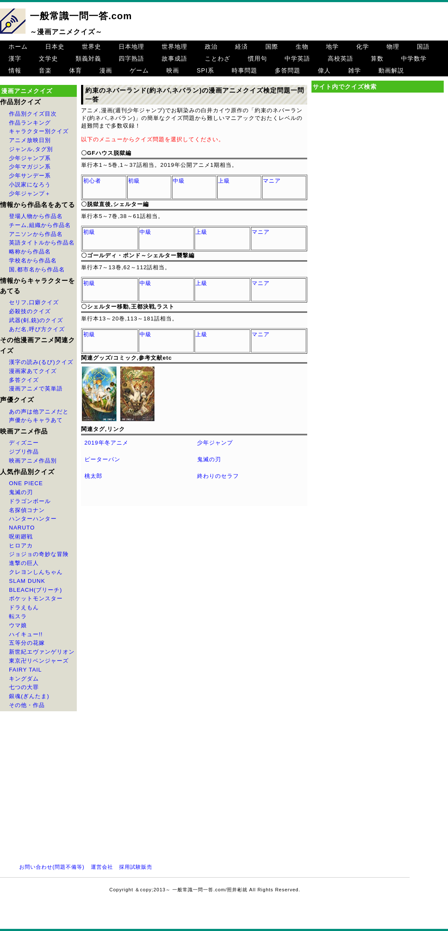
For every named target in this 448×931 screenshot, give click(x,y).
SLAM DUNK (27, 581)
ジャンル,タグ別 (31, 149)
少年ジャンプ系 (30, 158)
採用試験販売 (135, 867)
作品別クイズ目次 (33, 114)
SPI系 (205, 70)
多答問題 (287, 70)
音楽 (45, 70)
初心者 (92, 180)
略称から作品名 (30, 251)
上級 (224, 180)
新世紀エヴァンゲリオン (42, 652)
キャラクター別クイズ (39, 131)
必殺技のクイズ (30, 311)
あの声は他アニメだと (39, 411)
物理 (393, 46)
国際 (271, 46)
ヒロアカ (21, 545)
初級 (134, 180)
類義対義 (88, 58)
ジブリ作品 (24, 451)
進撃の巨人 (24, 563)
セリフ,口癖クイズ (34, 302)
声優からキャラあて (36, 420)
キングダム (24, 678)
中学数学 (414, 58)
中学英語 (297, 58)
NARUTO (22, 527)
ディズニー (24, 442)
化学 (362, 46)
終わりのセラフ (218, 476)
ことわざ (217, 58)
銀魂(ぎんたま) (29, 696)
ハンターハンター (33, 518)
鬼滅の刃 (21, 492)
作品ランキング (30, 122)
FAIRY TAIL (25, 669)
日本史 (54, 46)
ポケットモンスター (36, 598)
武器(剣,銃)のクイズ (36, 320)
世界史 (91, 46)
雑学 (354, 70)
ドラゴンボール (30, 501)
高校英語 (340, 58)
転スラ (18, 616)
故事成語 (174, 58)
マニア (272, 180)
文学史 (48, 58)
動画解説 (391, 70)
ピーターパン (102, 459)
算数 (377, 58)
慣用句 (257, 58)
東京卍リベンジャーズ (39, 661)
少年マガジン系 (30, 166)
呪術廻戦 (21, 536)
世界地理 (174, 46)
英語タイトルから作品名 (42, 242)
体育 (75, 70)
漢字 (15, 58)
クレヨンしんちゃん (36, 572)
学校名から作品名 (33, 260)
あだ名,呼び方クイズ (37, 329)
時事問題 (244, 70)
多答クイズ (24, 380)
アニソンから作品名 (36, 234)
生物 (302, 46)
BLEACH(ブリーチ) (35, 590)
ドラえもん (24, 607)
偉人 (324, 70)
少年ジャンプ (215, 442)
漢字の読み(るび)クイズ (41, 362)
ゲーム (139, 70)
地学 (332, 46)
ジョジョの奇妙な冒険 (39, 554)
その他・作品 (27, 705)
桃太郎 (93, 476)
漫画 (105, 70)
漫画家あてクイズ (33, 371)
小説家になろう (30, 184)
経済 (241, 46)
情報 (15, 70)
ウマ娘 (18, 625)
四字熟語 (131, 58)
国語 (423, 46)
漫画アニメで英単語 (36, 388)
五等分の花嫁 (27, 643)
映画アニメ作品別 (33, 460)
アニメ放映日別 (30, 140)
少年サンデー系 (30, 175)
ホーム (18, 46)
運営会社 (102, 867)
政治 (211, 46)
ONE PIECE (26, 483)
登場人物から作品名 (36, 216)
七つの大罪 (24, 687)
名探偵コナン (27, 510)
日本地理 (131, 46)
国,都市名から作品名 (37, 269)
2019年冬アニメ (106, 442)
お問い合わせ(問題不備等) (51, 867)
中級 (179, 180)
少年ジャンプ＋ (30, 193)
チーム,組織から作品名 (40, 225)
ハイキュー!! (26, 634)
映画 (172, 70)
